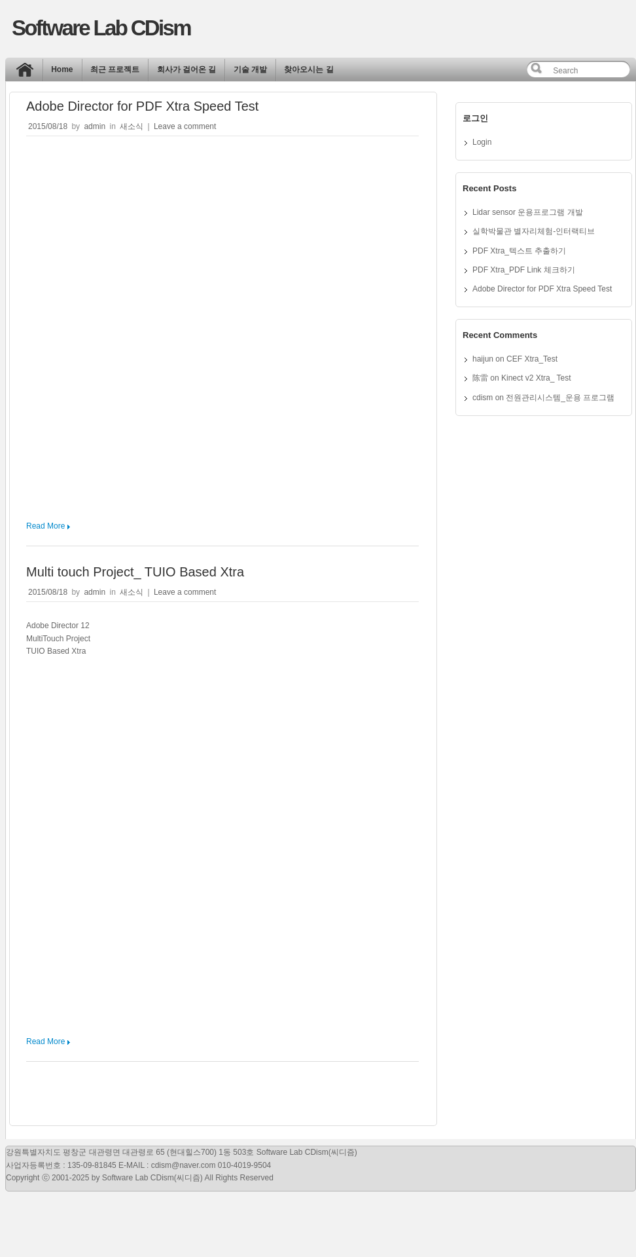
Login (481, 142)
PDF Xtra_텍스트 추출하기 (519, 250)
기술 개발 (250, 69)
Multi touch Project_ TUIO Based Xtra (135, 572)
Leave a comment (185, 126)
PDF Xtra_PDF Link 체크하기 (523, 269)
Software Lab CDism (101, 28)
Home (28, 72)
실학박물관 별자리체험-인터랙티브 (533, 231)
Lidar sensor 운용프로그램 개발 (527, 212)
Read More (45, 526)
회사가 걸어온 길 (187, 69)
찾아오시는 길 (308, 69)
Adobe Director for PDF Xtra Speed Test (142, 106)
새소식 (131, 126)
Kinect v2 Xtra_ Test (536, 378)
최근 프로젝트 (114, 69)
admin (94, 126)
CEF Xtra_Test (531, 359)
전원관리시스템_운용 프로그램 (560, 397)
